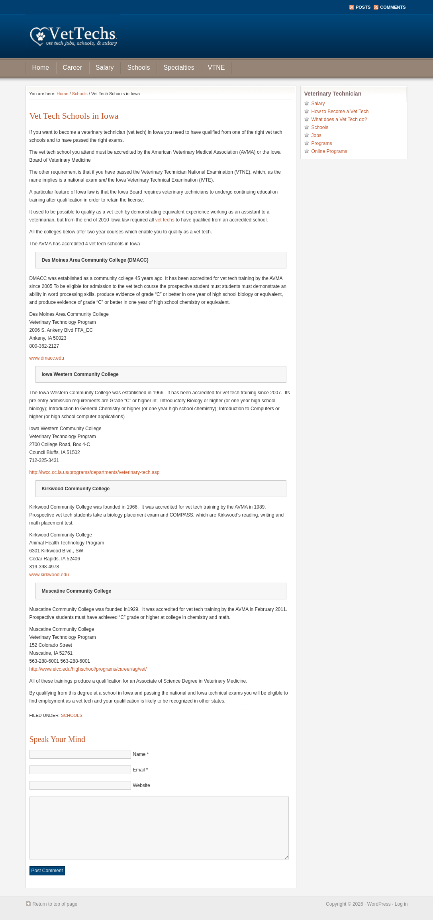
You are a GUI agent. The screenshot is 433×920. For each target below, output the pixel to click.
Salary (105, 67)
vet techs (164, 220)
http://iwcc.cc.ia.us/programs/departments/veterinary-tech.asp (94, 472)
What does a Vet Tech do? (339, 119)
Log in (401, 904)
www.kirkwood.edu (49, 574)
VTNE (216, 67)
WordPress (379, 904)
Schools (138, 67)
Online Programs (329, 151)
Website (141, 785)
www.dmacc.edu (46, 358)
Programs (322, 143)
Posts (363, 7)
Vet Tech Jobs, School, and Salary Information (216, 36)
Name (139, 754)
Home (40, 67)
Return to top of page (55, 904)
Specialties (178, 67)
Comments (393, 7)
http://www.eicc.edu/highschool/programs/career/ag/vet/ (88, 669)
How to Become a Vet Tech (340, 111)
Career (72, 67)
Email (139, 770)
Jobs (316, 135)
